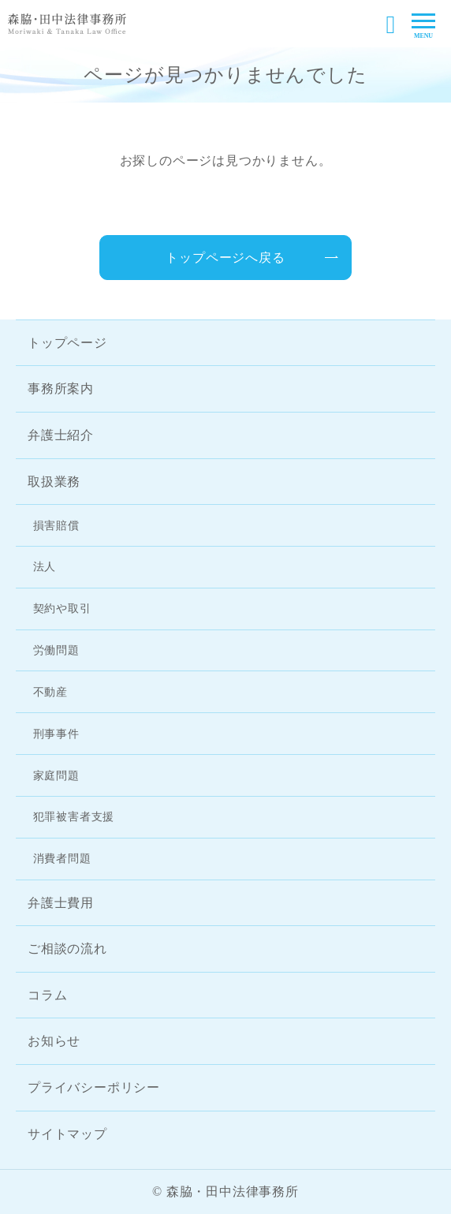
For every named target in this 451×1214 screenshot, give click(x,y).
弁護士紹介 (61, 435)
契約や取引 (62, 608)
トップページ (67, 342)
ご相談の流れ (67, 948)
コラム (47, 995)
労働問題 (56, 650)
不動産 (50, 691)
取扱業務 (54, 481)
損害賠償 (56, 525)
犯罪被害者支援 (74, 816)
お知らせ (54, 1041)
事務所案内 (61, 388)
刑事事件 (56, 733)
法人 (45, 566)
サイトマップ (67, 1134)
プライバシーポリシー (94, 1087)
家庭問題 (56, 775)
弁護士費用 (61, 903)
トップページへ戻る (225, 257)
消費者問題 (62, 858)
